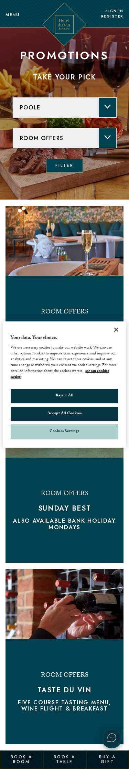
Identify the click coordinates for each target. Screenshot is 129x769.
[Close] (116, 329)
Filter (64, 165)
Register (112, 16)
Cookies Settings (64, 431)
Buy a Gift (107, 759)
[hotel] (64, 107)
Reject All (65, 396)
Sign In (114, 11)
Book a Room (21, 759)
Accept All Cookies (64, 414)
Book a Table (64, 759)
